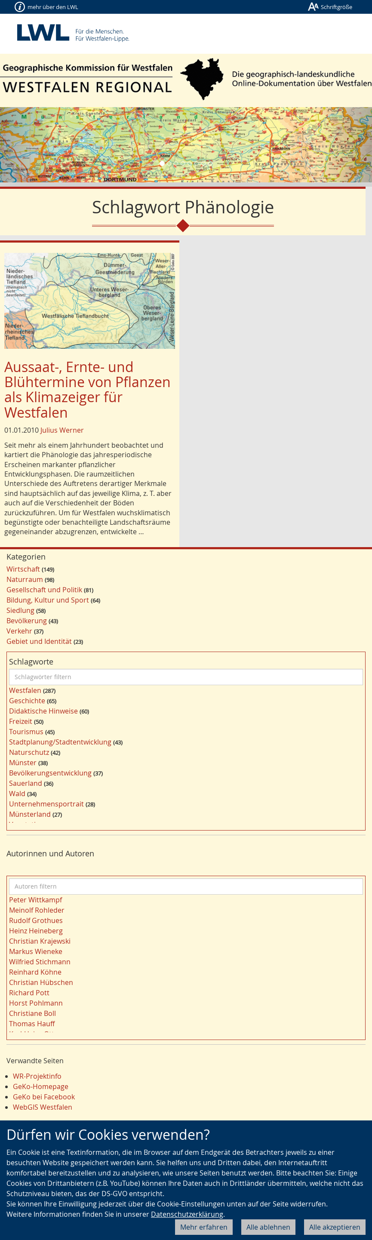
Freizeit (20, 721)
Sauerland (25, 783)
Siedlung (20, 610)
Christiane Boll (32, 1013)
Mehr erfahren (204, 1227)
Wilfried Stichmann (40, 961)
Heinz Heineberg (36, 930)
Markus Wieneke (35, 951)
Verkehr (19, 631)
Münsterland (30, 814)
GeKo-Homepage (40, 1086)
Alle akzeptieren (334, 1227)
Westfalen (25, 690)
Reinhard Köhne (35, 972)
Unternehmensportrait (46, 804)
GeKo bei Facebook (44, 1097)
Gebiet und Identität (39, 641)
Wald (17, 793)
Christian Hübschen (41, 982)
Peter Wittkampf (35, 900)
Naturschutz (29, 752)
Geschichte (27, 700)
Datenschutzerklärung (187, 1214)
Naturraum (24, 579)
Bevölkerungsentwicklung (50, 773)
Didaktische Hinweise (43, 711)
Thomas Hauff (32, 1023)
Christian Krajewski (40, 941)
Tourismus (26, 731)
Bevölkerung (26, 620)
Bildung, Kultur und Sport (47, 600)
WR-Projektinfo (37, 1076)
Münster (23, 762)
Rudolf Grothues (36, 920)
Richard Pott (29, 992)
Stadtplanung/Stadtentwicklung (60, 742)
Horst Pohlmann (36, 1003)
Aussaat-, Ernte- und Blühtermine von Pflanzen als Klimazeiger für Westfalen (87, 389)
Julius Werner (62, 430)
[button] (28, 144)
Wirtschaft (23, 569)
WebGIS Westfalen (42, 1107)
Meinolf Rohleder (37, 910)
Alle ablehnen (268, 1227)
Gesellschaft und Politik (44, 589)
